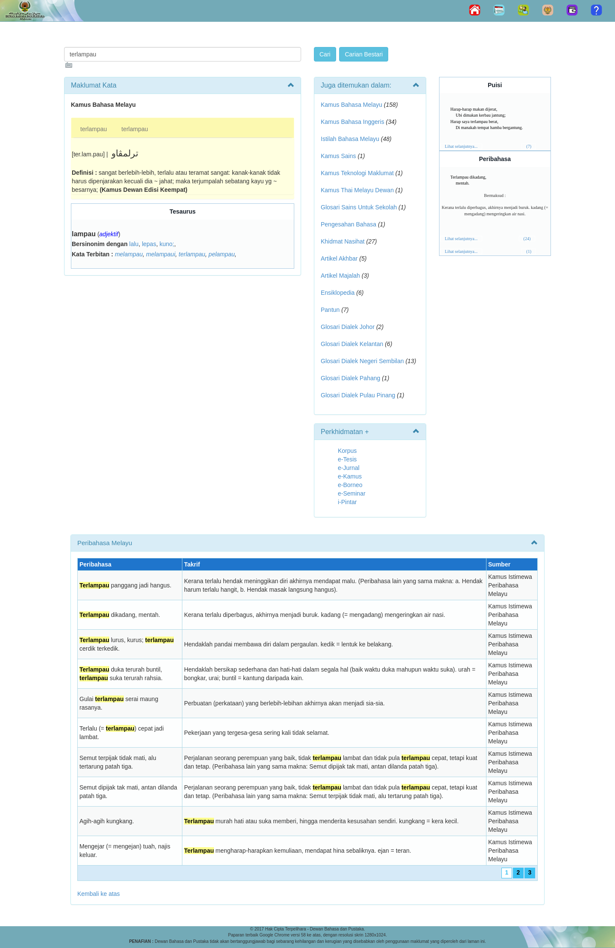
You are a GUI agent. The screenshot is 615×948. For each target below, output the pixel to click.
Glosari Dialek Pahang (350, 378)
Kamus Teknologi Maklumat (357, 173)
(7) (528, 146)
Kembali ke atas (98, 893)
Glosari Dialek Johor (348, 326)
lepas (149, 244)
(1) (528, 251)
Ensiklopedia (337, 292)
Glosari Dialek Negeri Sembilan (362, 361)
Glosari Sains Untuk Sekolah (359, 207)
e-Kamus (350, 476)
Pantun (330, 309)
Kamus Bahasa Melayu (352, 104)
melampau (129, 254)
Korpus (347, 450)
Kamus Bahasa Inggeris (352, 121)
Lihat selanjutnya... (461, 146)
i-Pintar (347, 502)
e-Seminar (352, 493)
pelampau (221, 254)
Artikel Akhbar (339, 258)
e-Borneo (350, 484)
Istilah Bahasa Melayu (350, 138)
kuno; (166, 244)
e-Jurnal (349, 467)
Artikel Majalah (340, 275)
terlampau (93, 129)
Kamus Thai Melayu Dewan (357, 190)
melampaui (160, 254)
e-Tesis (347, 459)
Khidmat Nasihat (343, 241)
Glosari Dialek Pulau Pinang (358, 395)
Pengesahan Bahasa (348, 224)
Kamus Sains (338, 156)
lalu (134, 244)
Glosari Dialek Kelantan (352, 343)
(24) (527, 238)
